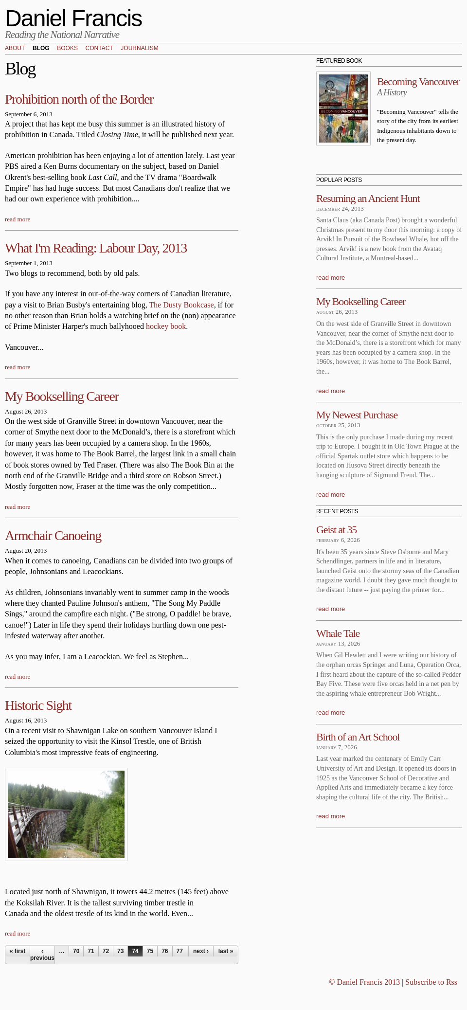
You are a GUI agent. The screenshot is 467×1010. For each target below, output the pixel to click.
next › (201, 951)
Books (67, 48)
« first (18, 951)
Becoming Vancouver (418, 81)
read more (17, 219)
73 (120, 951)
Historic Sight (38, 705)
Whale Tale (337, 633)
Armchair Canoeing (53, 535)
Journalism (139, 48)
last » (226, 951)
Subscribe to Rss (431, 982)
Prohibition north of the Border (79, 99)
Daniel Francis (73, 18)
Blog (41, 48)
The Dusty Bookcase (181, 305)
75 (150, 951)
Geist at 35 (336, 529)
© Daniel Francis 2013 (364, 982)
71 (91, 951)
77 (180, 951)
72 (106, 951)
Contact (99, 48)
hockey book (166, 326)
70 (76, 951)
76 (165, 951)
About (15, 48)
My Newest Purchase (356, 415)
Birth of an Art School (357, 737)
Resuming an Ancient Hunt (368, 198)
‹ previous (42, 954)
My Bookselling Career (61, 396)
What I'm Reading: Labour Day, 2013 (96, 247)
